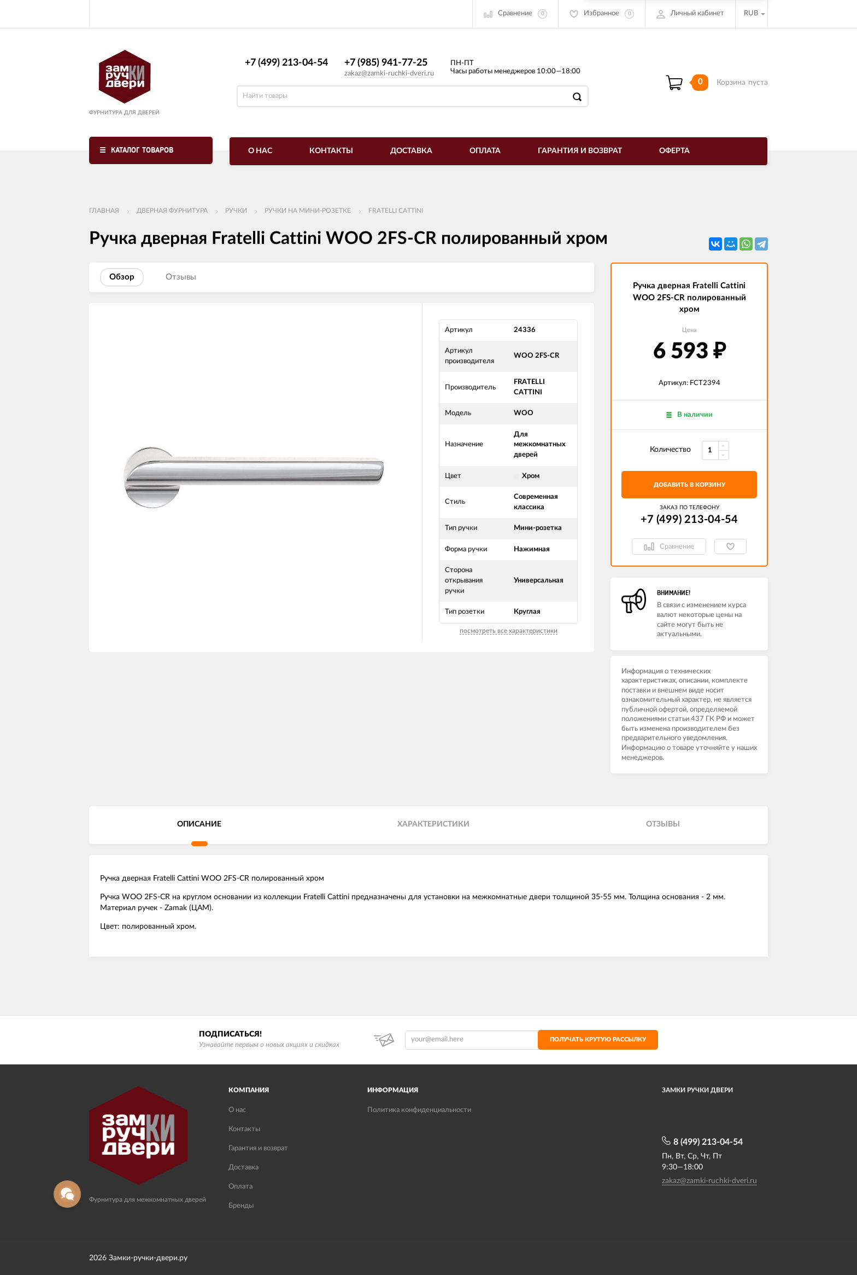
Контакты (331, 151)
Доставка (411, 151)
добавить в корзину (689, 485)
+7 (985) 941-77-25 (385, 63)
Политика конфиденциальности (419, 1110)
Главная (104, 210)
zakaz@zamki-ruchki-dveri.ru (389, 73)
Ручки (236, 210)
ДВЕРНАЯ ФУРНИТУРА (172, 210)
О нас (260, 151)
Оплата (485, 151)
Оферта (674, 151)
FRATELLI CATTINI (395, 210)
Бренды (241, 1205)
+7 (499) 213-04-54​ (286, 63)
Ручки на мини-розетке (308, 210)
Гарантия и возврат (580, 151)
